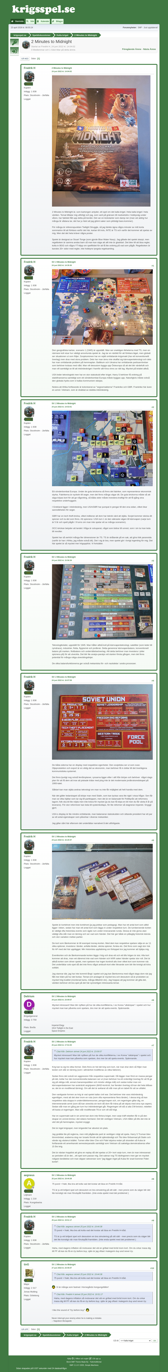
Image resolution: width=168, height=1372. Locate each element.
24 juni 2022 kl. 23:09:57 (62, 1000)
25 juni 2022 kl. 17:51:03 (62, 1045)
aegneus (29, 1175)
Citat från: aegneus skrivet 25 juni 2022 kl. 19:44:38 (79, 1226)
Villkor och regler (81, 1359)
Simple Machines (91, 1365)
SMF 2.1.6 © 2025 (77, 1365)
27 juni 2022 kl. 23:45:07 (62, 1268)
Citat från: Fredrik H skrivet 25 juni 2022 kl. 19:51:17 (79, 1294)
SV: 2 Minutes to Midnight (64, 262)
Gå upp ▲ (97, 1359)
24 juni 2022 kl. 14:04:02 (62, 71)
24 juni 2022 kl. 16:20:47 (62, 840)
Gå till (115, 1341)
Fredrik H (29, 68)
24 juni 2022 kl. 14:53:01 (62, 407)
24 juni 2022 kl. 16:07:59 (62, 680)
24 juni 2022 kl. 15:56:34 (62, 560)
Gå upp (24, 1329)
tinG (26, 1264)
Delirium (29, 996)
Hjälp (69, 1359)
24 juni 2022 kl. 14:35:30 (62, 265)
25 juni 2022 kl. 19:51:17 (62, 1220)
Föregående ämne (131, 49)
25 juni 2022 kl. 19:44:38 (62, 1179)
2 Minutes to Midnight (62, 68)
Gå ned (24, 59)
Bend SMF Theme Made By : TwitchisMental (84, 1362)
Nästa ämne (149, 49)
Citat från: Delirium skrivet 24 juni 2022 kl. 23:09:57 (79, 1051)
